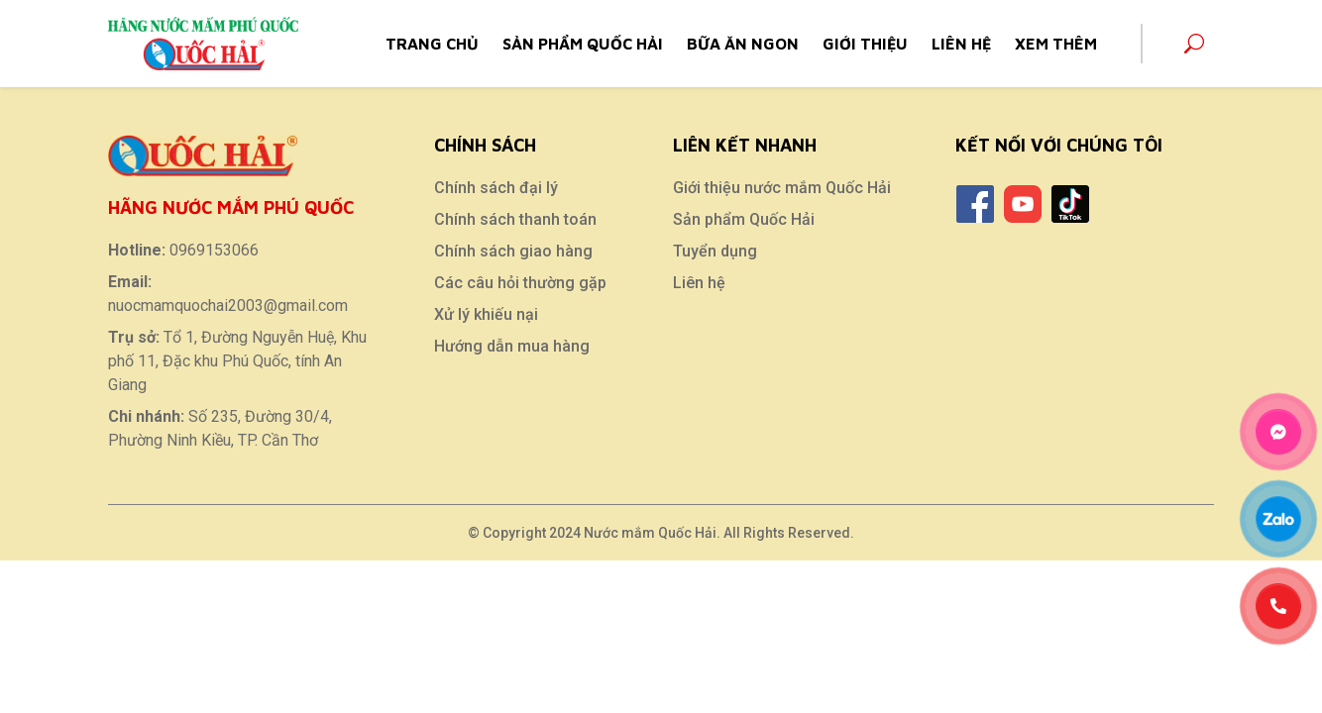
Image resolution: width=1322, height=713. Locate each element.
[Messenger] (1279, 432)
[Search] (1194, 43)
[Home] (203, 41)
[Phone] (1279, 606)
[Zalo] (1279, 519)
